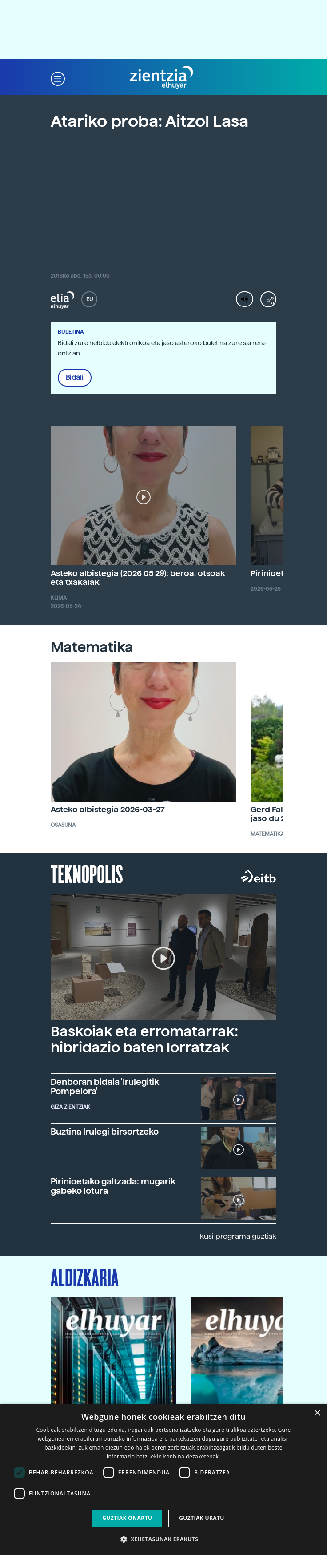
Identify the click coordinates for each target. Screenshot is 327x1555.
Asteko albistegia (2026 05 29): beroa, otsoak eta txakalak (138, 577)
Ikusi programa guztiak (237, 1236)
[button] (58, 77)
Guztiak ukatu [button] (201, 1518)
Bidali (75, 378)
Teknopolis (87, 873)
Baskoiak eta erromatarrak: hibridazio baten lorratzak (144, 1039)
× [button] (317, 1413)
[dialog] (163, 1479)
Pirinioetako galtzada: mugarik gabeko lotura (113, 1186)
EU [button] (89, 299)
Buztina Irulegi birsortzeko (105, 1132)
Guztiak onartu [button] (127, 1518)
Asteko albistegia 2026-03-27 (108, 809)
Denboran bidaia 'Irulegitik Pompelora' (105, 1086)
